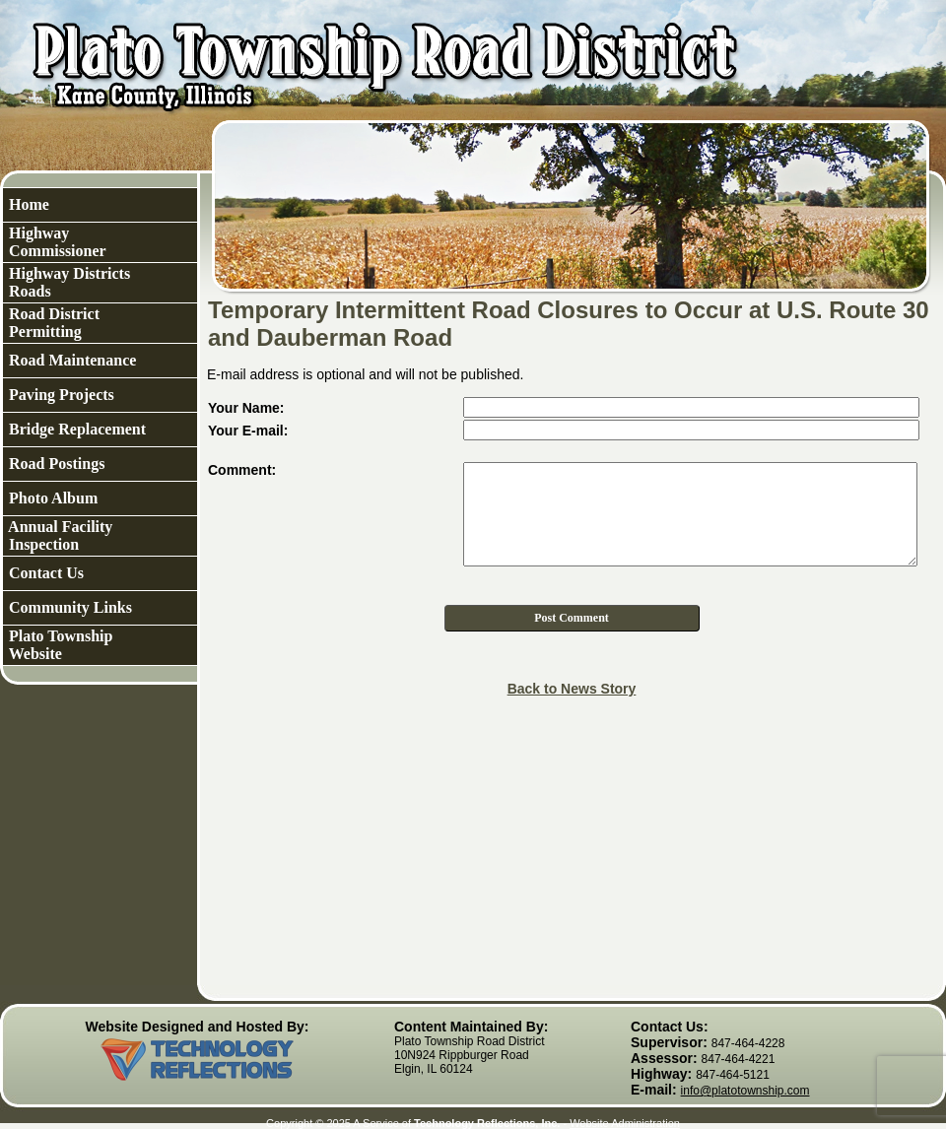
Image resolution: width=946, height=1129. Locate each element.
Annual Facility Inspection (58, 535)
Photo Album (51, 498)
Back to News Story (572, 689)
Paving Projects (59, 394)
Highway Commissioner (55, 242)
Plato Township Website (58, 645)
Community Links (68, 607)
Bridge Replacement (75, 429)
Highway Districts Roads (67, 282)
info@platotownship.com (745, 1090)
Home (27, 204)
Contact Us (44, 572)
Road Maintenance (70, 360)
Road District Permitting (52, 322)
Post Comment (571, 618)
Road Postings (54, 463)
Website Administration (625, 1123)
